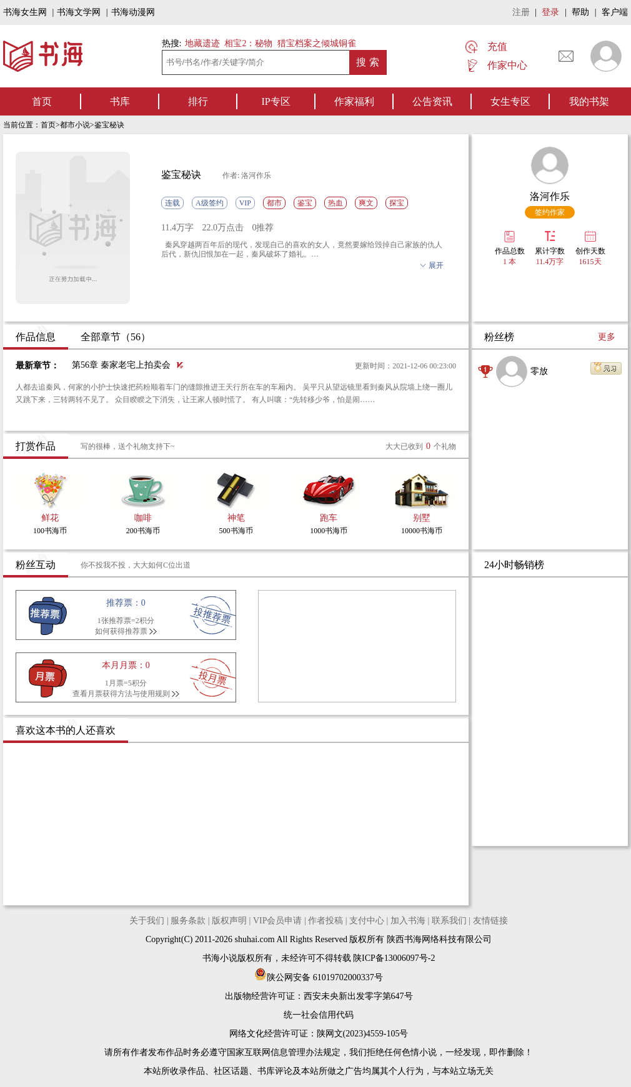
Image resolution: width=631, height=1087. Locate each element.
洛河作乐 (550, 196)
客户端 (615, 12)
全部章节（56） (116, 337)
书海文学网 (79, 12)
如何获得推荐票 (121, 631)
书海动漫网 (133, 12)
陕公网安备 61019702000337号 (318, 977)
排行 (198, 101)
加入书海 (407, 920)
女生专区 (510, 101)
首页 (42, 101)
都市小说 (75, 125)
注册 (521, 12)
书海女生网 (25, 12)
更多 (606, 337)
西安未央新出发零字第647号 (358, 996)
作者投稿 (325, 920)
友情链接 (490, 920)
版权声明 (229, 920)
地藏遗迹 (201, 43)
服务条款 (188, 920)
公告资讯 (432, 101)
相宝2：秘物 (248, 43)
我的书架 (589, 101)
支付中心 (366, 920)
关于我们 (146, 920)
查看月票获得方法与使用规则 (121, 693)
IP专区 (275, 101)
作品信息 (36, 337)
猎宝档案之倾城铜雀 (316, 43)
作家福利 (354, 101)
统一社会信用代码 (319, 1015)
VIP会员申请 (277, 920)
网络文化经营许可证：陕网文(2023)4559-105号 (319, 1033)
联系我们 (449, 920)
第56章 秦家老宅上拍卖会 (121, 365)
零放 (539, 371)
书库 (120, 101)
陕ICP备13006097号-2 (393, 958)
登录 (550, 12)
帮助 (580, 12)
